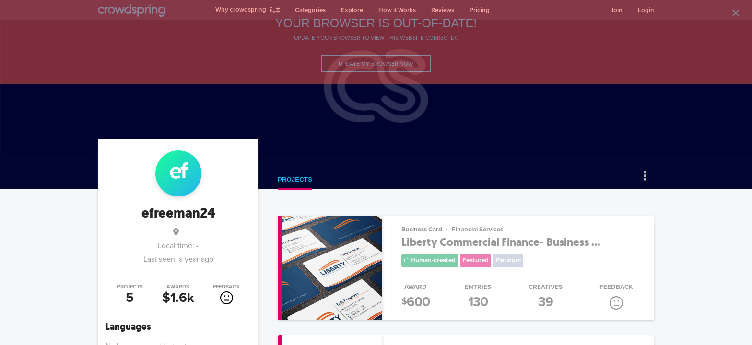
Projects (295, 179)
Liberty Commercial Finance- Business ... (500, 242)
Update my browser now (376, 63)
